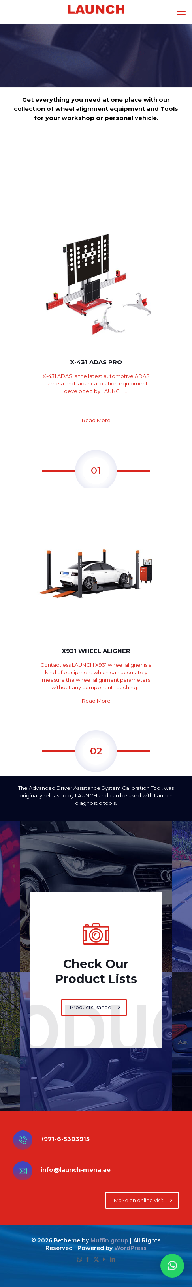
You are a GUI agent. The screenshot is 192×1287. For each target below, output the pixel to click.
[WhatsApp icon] (80, 1259)
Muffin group (109, 1240)
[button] (172, 1266)
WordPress (130, 1247)
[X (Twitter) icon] (96, 1259)
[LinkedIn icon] (113, 1259)
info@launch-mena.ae (76, 1169)
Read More (96, 420)
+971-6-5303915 (65, 1139)
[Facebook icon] (88, 1259)
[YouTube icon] (104, 1259)
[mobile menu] (181, 12)
